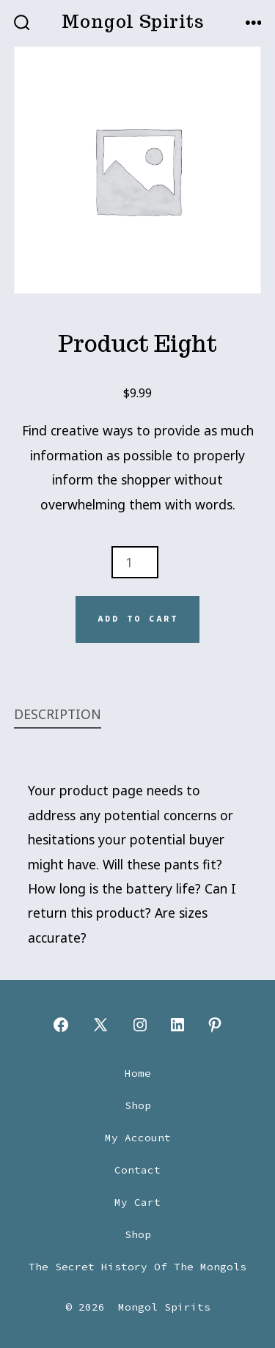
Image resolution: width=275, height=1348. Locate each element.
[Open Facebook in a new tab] (61, 1024)
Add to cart (138, 619)
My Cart (137, 1202)
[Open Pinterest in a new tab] (215, 1024)
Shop (138, 1105)
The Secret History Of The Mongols (137, 1266)
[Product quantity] (134, 562)
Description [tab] (57, 714)
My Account (138, 1137)
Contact (137, 1169)
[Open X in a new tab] (100, 1024)
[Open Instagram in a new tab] (140, 1024)
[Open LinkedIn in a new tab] (177, 1024)
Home (138, 1073)
